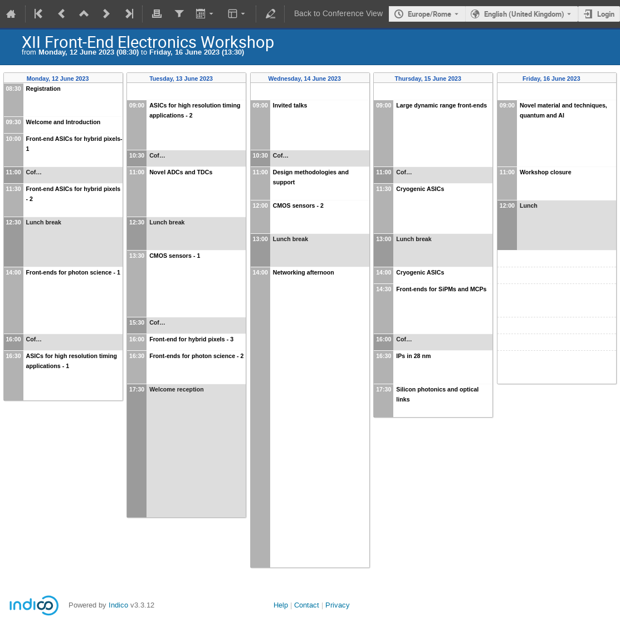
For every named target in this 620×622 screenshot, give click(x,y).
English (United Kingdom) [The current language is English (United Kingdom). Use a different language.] (524, 14)
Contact (306, 605)
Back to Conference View (338, 13)
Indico (118, 605)
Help (281, 605)
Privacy (337, 605)
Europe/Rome (429, 14)
